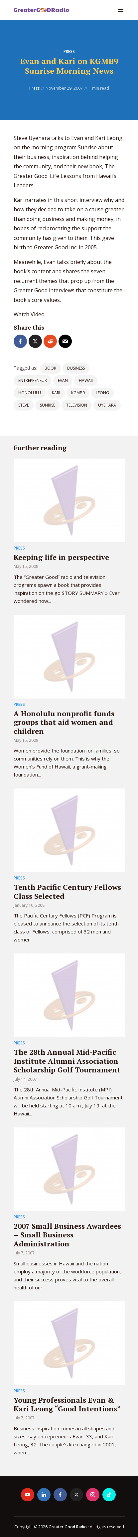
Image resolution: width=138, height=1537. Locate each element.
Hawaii (86, 380)
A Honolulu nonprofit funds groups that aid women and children (64, 722)
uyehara (107, 405)
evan (63, 380)
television (76, 405)
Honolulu (29, 393)
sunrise (47, 405)
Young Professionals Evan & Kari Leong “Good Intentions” (67, 1404)
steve (23, 405)
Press (69, 51)
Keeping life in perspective (61, 557)
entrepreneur (32, 380)
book (50, 368)
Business (76, 368)
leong (102, 393)
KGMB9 (78, 393)
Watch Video (29, 314)
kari (56, 393)
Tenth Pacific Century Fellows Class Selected (67, 891)
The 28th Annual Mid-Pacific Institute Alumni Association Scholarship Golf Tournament (67, 1060)
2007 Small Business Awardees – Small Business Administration (67, 1234)
